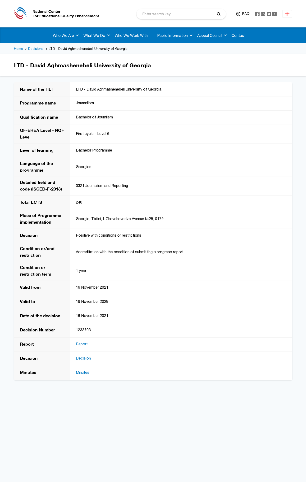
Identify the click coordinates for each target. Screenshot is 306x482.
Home (18, 49)
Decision (83, 358)
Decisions (36, 49)
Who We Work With (131, 35)
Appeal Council (209, 35)
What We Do (94, 35)
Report (82, 344)
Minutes (82, 372)
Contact (239, 35)
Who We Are (63, 35)
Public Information (172, 35)
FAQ (246, 13)
